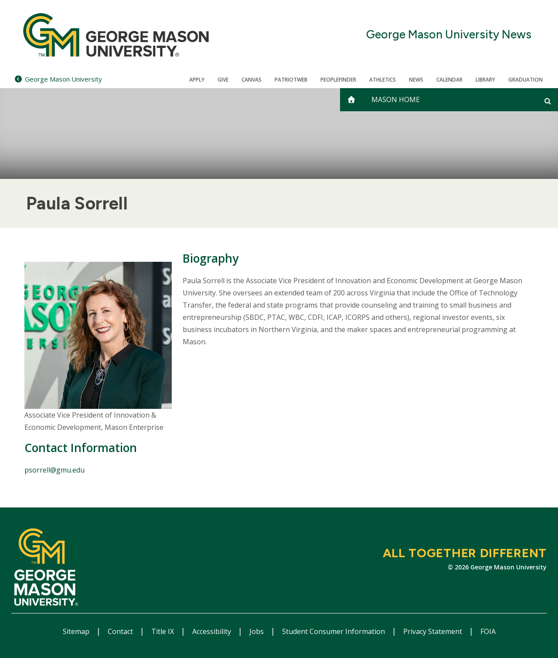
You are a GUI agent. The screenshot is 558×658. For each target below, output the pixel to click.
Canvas (252, 79)
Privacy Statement (433, 631)
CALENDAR (449, 79)
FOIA (488, 631)
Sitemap (77, 631)
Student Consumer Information (334, 631)
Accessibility (212, 631)
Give (223, 79)
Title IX (163, 631)
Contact (121, 631)
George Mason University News (448, 34)
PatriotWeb (291, 79)
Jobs (257, 631)
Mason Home (395, 99)
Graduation (525, 79)
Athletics (382, 79)
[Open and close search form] (548, 100)
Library (485, 79)
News (416, 79)
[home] (351, 99)
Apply (196, 79)
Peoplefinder (338, 79)
